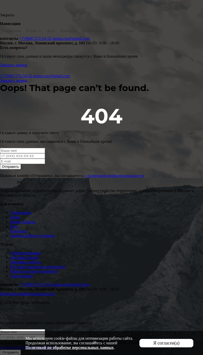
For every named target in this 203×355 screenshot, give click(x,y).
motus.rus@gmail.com (70, 38)
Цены (51, 31)
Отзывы (116, 31)
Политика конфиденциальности (27, 293)
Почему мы (68, 31)
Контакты (146, 31)
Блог (130, 31)
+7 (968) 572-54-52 (35, 38)
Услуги (33, 31)
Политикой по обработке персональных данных (69, 347)
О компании (12, 31)
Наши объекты (93, 31)
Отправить (10, 167)
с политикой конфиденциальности (114, 175)
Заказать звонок (13, 65)
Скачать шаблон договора (32, 235)
